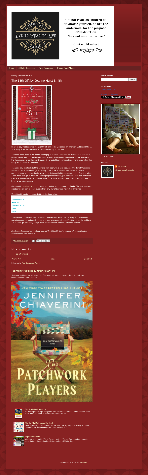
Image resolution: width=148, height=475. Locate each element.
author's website (30, 186)
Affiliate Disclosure (26, 68)
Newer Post (16, 259)
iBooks (14, 208)
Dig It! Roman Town (32, 437)
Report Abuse (127, 105)
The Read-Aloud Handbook (35, 409)
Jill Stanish (122, 166)
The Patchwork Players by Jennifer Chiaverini (33, 271)
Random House (18, 199)
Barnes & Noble (18, 205)
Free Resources (46, 68)
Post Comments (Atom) (31, 263)
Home (11, 68)
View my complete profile (124, 170)
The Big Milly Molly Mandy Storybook (39, 423)
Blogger (84, 462)
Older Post (88, 259)
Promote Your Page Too (109, 94)
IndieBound (16, 211)
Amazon (15, 202)
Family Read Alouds (66, 68)
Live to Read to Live (108, 90)
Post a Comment (21, 254)
